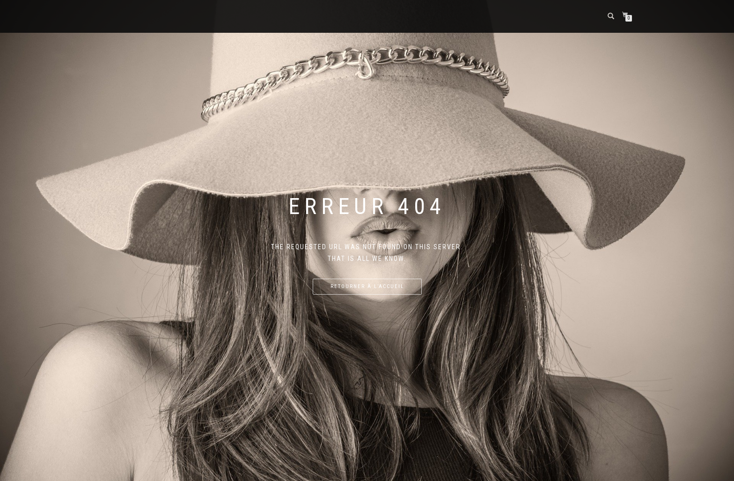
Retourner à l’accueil (367, 286)
